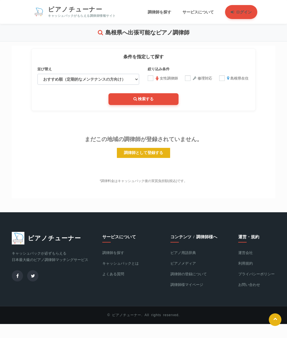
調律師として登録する (143, 153)
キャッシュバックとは (120, 263)
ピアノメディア (183, 263)
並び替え (44, 69)
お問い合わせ (249, 285)
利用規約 (245, 263)
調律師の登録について (188, 274)
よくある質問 (113, 274)
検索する (143, 99)
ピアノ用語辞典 (183, 253)
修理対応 (198, 78)
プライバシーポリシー (256, 274)
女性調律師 (163, 78)
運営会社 (245, 253)
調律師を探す (113, 253)
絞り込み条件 (159, 69)
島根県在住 (234, 78)
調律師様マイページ (186, 285)
